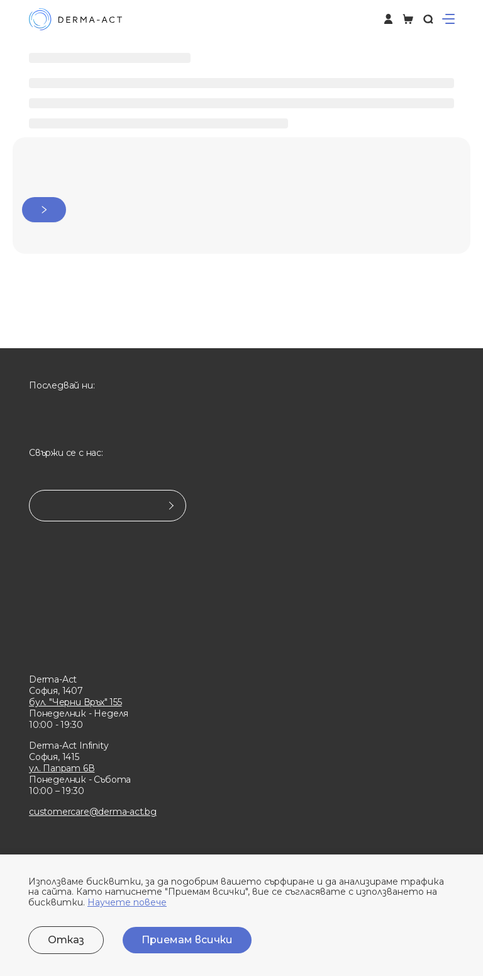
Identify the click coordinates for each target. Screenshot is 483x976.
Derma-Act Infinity (68, 745)
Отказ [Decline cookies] (66, 940)
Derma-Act (53, 679)
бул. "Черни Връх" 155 (75, 702)
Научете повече (127, 902)
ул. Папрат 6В (61, 768)
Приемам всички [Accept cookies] (187, 940)
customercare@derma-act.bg (93, 811)
